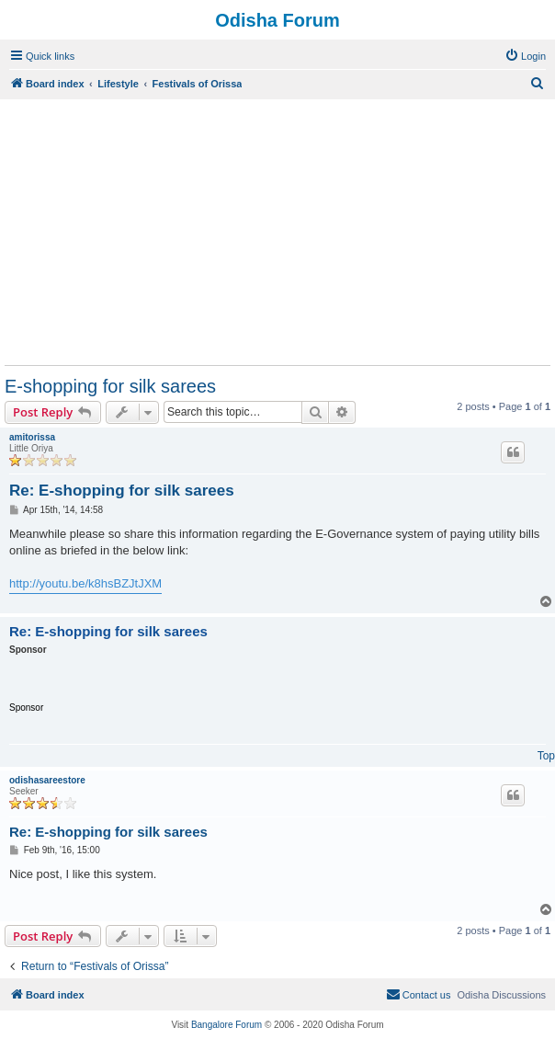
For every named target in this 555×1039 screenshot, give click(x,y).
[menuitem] (525, 56)
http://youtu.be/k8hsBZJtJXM (85, 583)
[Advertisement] (277, 231)
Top (546, 755)
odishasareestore (47, 780)
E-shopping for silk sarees (110, 386)
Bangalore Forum (226, 1025)
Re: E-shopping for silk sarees (121, 490)
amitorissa (32, 437)
